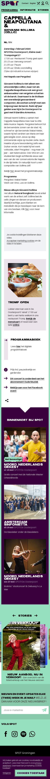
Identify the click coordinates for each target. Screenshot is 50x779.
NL (5, 42)
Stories (43, 10)
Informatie (27, 10)
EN (10, 42)
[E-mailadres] (25, 710)
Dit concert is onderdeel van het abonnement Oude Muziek (27, 380)
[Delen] (7, 400)
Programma (9, 10)
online (16, 324)
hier (12, 171)
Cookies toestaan (30, 773)
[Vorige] (14, 615)
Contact (25, 3)
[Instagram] (14, 734)
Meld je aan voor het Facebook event (26, 389)
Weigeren (7, 773)
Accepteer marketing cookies (20, 240)
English (33, 3)
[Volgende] (36, 615)
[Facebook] (5, 734)
